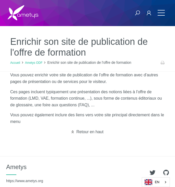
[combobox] (156, 182)
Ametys (24, 173)
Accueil (15, 63)
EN (152, 182)
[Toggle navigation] (161, 13)
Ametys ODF (34, 63)
